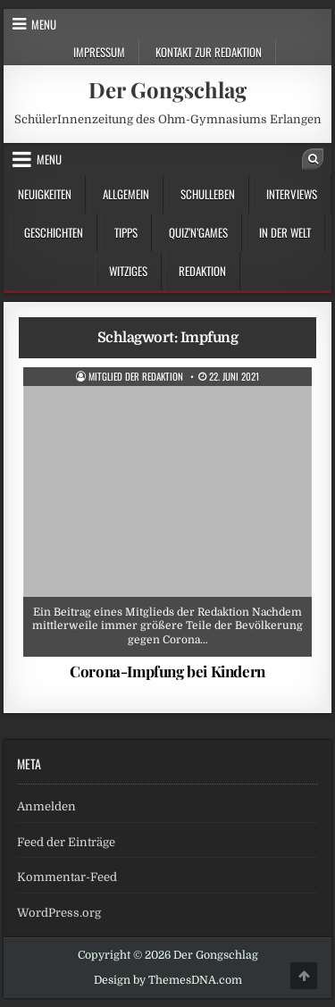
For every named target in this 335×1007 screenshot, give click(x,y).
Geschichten (53, 232)
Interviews (291, 194)
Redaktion (202, 271)
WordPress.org (59, 912)
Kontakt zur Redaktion (208, 52)
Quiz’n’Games (198, 232)
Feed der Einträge (66, 842)
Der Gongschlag (167, 89)
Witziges (128, 271)
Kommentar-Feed (67, 877)
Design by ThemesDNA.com (168, 980)
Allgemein (126, 194)
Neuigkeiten (44, 194)
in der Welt (285, 232)
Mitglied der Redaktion (135, 377)
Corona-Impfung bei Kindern (167, 671)
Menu (43, 24)
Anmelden (46, 806)
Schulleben (207, 194)
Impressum (99, 52)
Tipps (126, 232)
